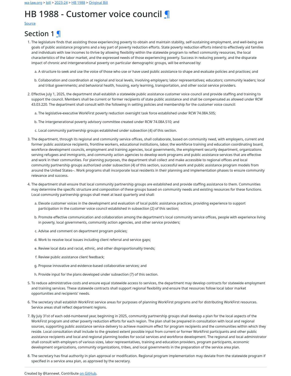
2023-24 (61, 2)
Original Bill (98, 2)
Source (30, 23)
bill (48, 2)
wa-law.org (33, 2)
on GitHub (88, 373)
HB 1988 (78, 2)
